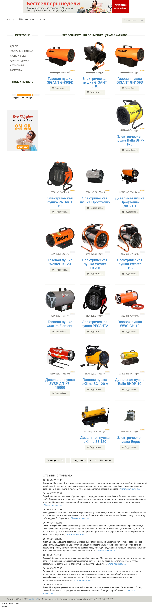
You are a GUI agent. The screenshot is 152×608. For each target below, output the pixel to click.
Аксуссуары (17, 65)
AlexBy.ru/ (33, 599)
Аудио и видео (18, 56)
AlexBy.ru (12, 19)
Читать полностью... (130, 489)
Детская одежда (19, 61)
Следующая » (79, 460)
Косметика (16, 70)
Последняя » (106, 460)
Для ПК (14, 46)
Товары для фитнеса (21, 51)
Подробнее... (60, 88)
